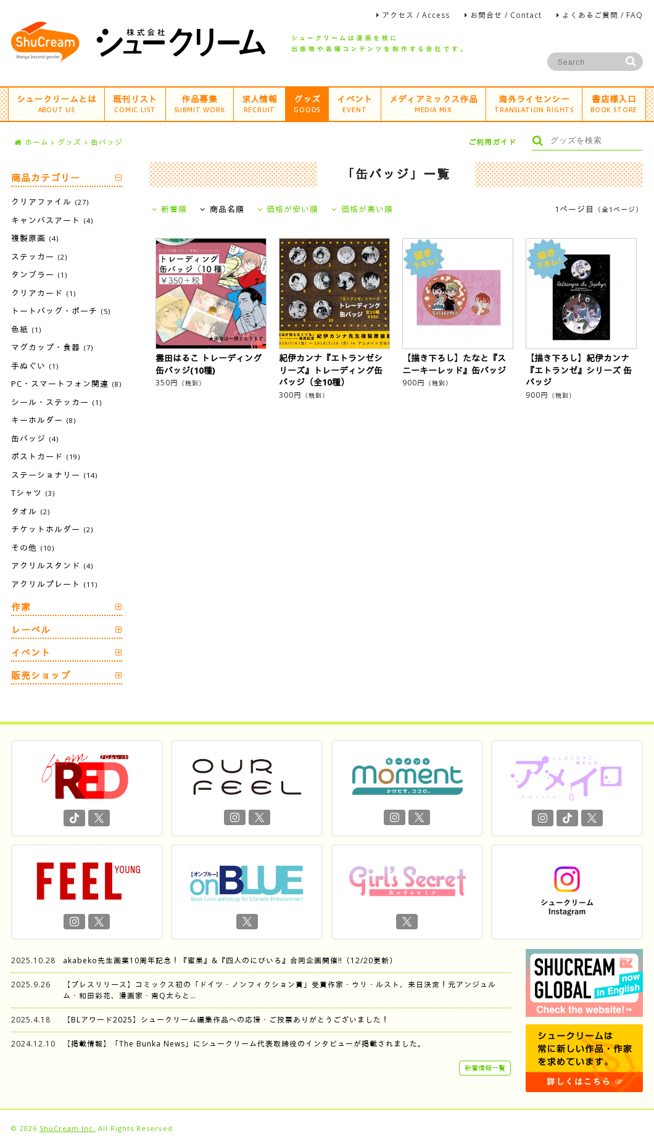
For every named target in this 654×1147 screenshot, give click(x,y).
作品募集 (199, 103)
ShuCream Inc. (67, 1128)
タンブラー (39, 274)
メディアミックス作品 (433, 103)
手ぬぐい (35, 365)
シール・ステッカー (56, 402)
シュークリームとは (56, 103)
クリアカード (43, 292)
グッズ (307, 103)
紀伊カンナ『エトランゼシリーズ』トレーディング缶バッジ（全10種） (331, 370)
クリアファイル (50, 201)
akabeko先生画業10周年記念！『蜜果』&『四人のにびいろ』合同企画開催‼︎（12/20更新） (230, 960)
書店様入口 (613, 103)
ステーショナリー (54, 474)
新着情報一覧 (485, 1067)
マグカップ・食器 (52, 347)
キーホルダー (43, 420)
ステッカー (39, 256)
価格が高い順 (362, 209)
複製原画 (35, 238)
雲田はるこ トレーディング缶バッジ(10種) (208, 364)
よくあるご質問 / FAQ (602, 15)
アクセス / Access (416, 15)
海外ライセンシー (534, 103)
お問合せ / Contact (506, 15)
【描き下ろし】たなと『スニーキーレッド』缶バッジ (454, 364)
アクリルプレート (54, 584)
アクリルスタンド (52, 565)
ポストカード (45, 456)
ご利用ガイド (492, 142)
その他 (32, 547)
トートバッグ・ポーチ (60, 310)
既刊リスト (135, 103)
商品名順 (222, 209)
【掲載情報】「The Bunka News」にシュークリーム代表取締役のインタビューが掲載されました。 (244, 1043)
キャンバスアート (52, 220)
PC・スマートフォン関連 (66, 383)
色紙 (26, 329)
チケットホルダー (52, 529)
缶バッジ (107, 142)
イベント (354, 103)
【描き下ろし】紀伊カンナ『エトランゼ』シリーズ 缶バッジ (579, 370)
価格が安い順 (288, 209)
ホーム (31, 142)
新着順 (170, 209)
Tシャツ (33, 492)
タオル (30, 511)
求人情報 (259, 103)
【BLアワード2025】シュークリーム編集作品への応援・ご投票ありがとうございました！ (226, 1019)
